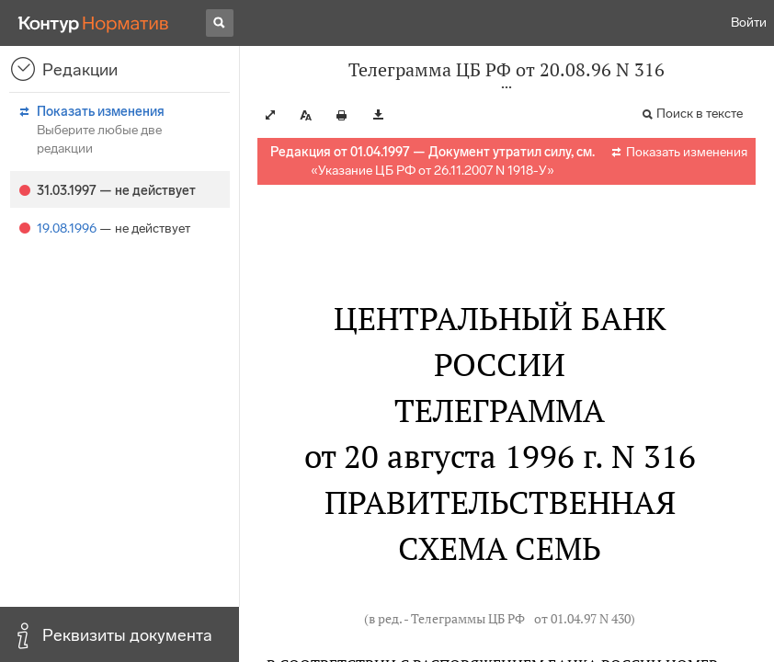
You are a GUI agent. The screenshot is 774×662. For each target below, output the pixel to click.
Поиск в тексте (699, 113)
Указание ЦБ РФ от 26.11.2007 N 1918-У (432, 170)
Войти (749, 22)
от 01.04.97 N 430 (582, 618)
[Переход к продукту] (93, 23)
